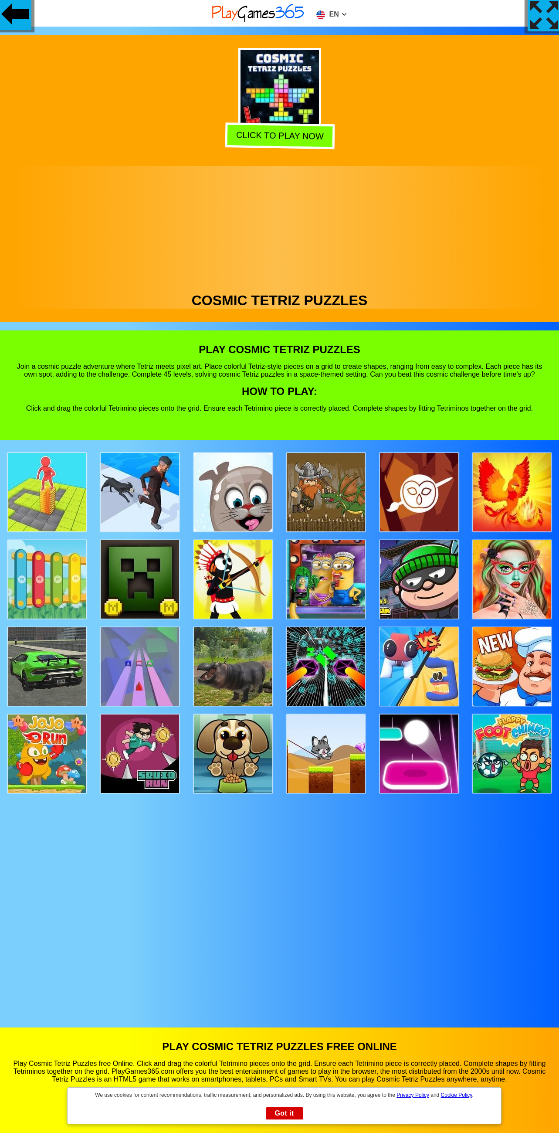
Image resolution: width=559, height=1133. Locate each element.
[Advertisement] (279, 227)
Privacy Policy (412, 1095)
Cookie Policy (456, 1095)
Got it (284, 1113)
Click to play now (280, 136)
